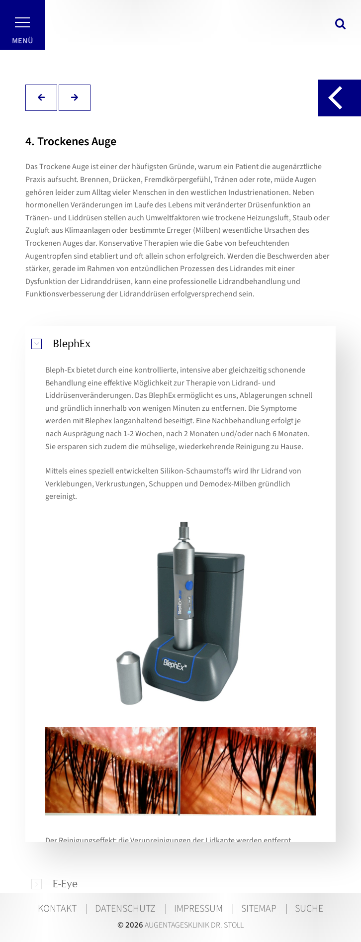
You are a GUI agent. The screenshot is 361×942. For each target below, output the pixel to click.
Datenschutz (125, 909)
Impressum (198, 909)
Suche (309, 909)
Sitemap (258, 909)
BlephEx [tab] (71, 344)
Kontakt (57, 909)
